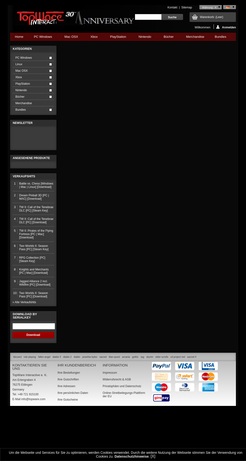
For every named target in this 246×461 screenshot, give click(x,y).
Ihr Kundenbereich (76, 415)
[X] (153, 456)
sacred (103, 407)
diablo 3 (57, 407)
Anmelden (226, 27)
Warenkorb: (211, 17)
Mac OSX (71, 38)
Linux (18, 64)
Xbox (94, 38)
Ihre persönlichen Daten (72, 443)
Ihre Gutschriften (68, 429)
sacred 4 (191, 407)
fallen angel (44, 407)
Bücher (168, 38)
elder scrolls (161, 407)
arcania (126, 407)
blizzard (17, 407)
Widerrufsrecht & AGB (117, 429)
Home (19, 36)
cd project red (177, 407)
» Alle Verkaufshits (24, 352)
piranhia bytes (89, 407)
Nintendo (145, 38)
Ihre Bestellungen (68, 422)
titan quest (114, 407)
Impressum (110, 422)
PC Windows (43, 38)
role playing (30, 407)
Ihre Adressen (66, 436)
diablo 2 (67, 407)
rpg (142, 407)
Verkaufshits (24, 226)
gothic (135, 407)
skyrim (149, 407)
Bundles (220, 38)
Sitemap (186, 7)
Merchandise (195, 36)
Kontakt (172, 7)
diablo (77, 407)
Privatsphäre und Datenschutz (122, 436)
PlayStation (118, 38)
